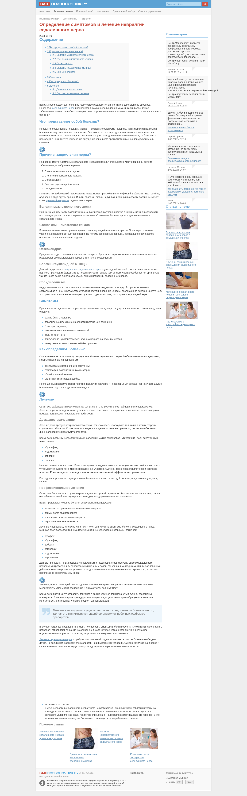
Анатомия (45, 11)
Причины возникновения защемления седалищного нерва (182, 255)
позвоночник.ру (63, 4)
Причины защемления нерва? (65, 51)
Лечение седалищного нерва (55, 639)
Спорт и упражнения (149, 11)
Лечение (53, 85)
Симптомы (54, 77)
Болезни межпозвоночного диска (73, 54)
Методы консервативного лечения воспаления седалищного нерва (182, 285)
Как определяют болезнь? (63, 81)
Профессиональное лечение (70, 93)
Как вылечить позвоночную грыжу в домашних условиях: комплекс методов (187, 191)
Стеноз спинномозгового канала (72, 59)
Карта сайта (137, 772)
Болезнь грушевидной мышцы (71, 67)
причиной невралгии (57, 200)
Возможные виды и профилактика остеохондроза (184, 159)
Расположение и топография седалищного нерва (182, 315)
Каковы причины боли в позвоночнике (181, 129)
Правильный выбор (124, 11)
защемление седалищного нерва (82, 269)
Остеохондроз (62, 63)
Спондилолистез (63, 72)
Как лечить (103, 11)
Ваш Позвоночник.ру (49, 19)
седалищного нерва (63, 108)
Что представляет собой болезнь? (67, 47)
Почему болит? (85, 11)
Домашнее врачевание (67, 89)
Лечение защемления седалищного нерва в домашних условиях (182, 225)
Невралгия (86, 19)
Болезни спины (70, 19)
